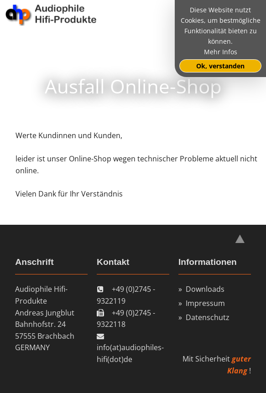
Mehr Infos (220, 51)
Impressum (205, 303)
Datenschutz (207, 317)
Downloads (205, 289)
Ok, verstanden (220, 66)
